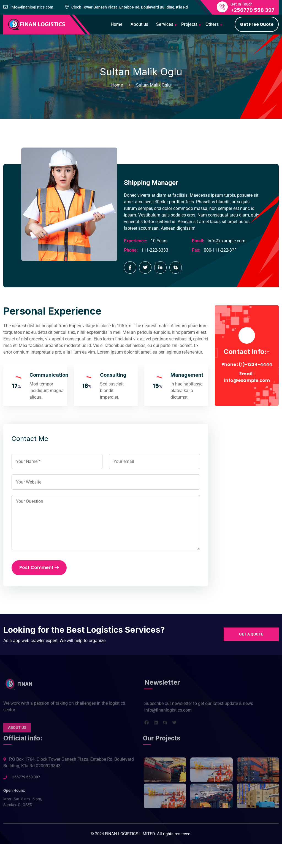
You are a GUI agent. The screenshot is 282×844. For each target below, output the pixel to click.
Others (212, 24)
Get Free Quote (256, 24)
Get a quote (251, 634)
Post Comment (39, 567)
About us (139, 24)
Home (117, 24)
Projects (189, 24)
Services (164, 24)
